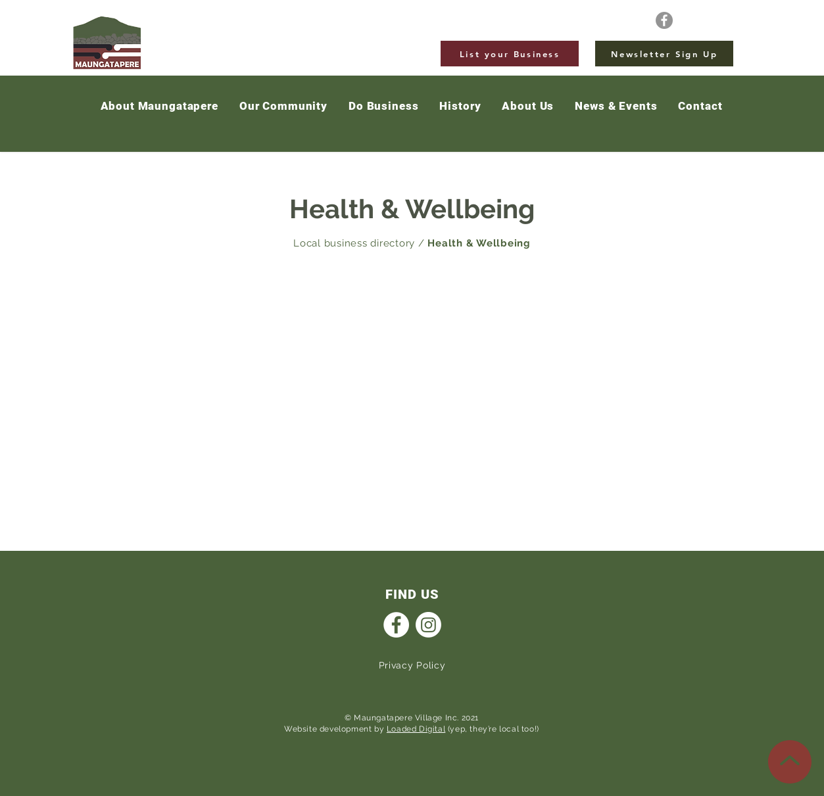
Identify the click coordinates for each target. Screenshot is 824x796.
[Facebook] (664, 20)
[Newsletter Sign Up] (664, 53)
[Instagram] (428, 625)
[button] (615, 106)
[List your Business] (510, 53)
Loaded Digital (416, 729)
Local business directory (354, 243)
